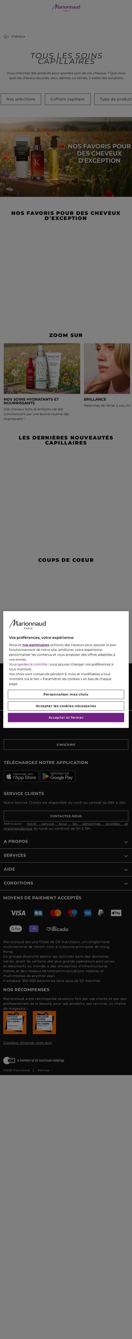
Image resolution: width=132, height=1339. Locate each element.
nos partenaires (35, 645)
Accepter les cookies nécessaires (66, 706)
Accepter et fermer (66, 717)
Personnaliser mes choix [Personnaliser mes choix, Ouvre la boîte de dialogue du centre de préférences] (65, 694)
